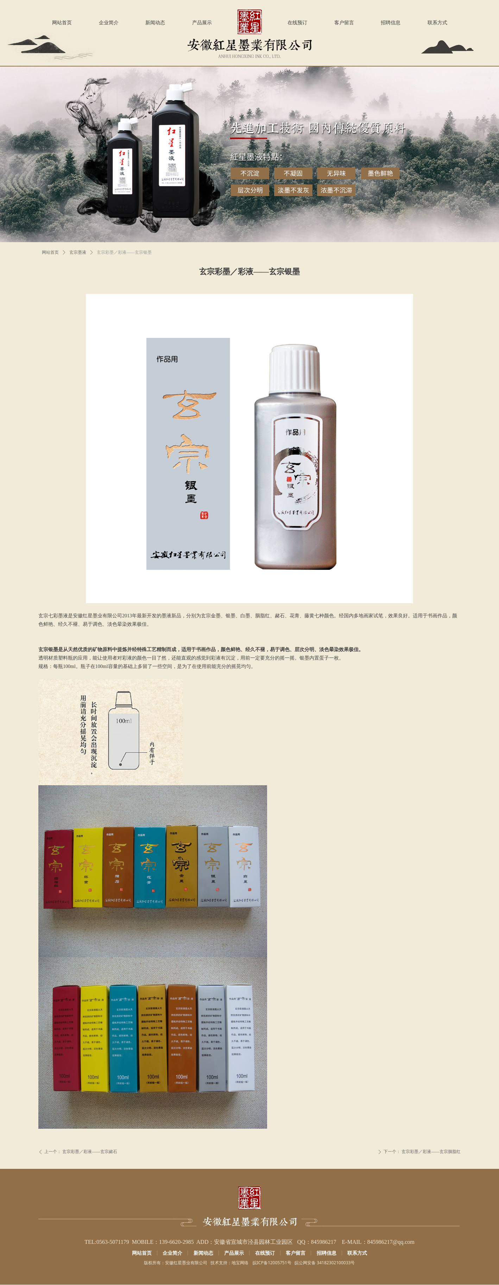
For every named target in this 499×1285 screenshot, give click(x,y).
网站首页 (50, 252)
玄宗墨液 (77, 252)
